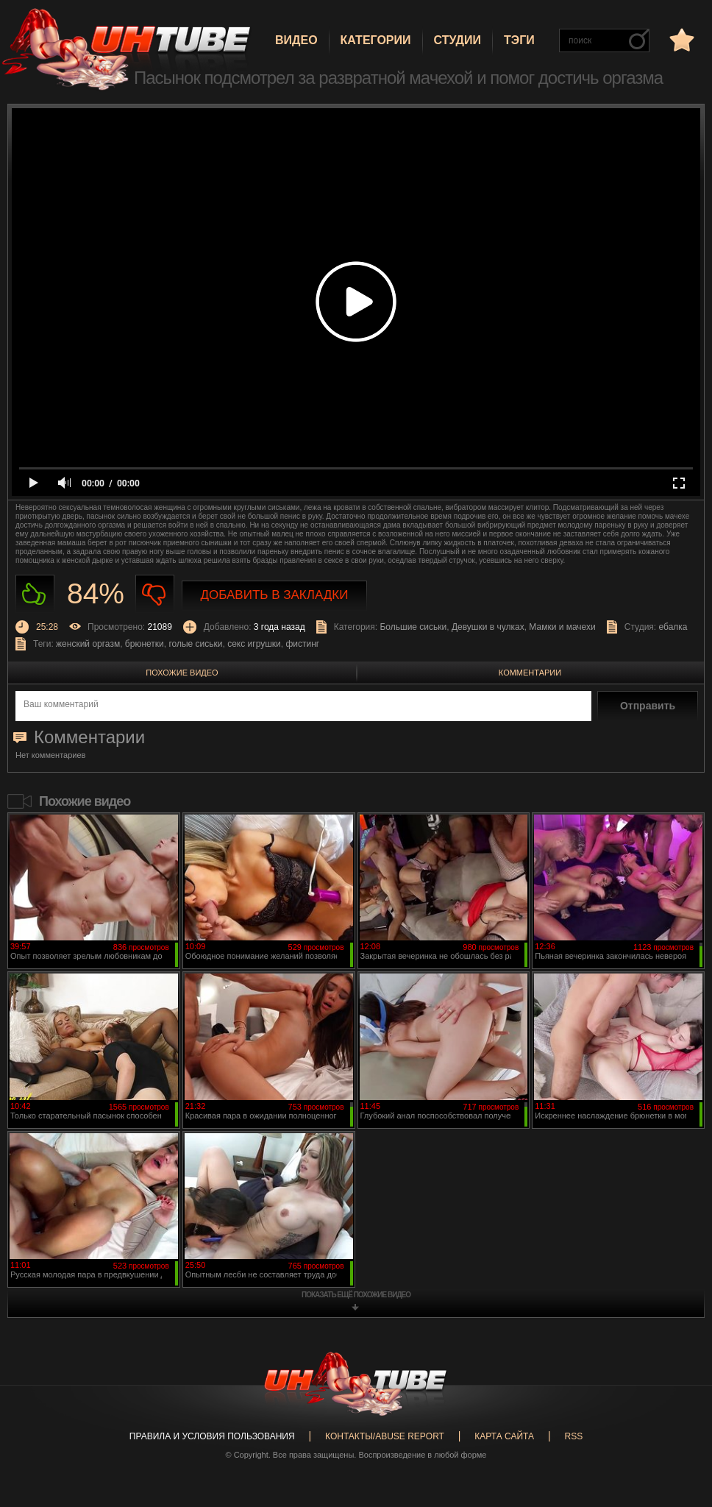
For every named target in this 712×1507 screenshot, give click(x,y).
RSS (573, 1436)
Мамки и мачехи (562, 627)
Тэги (519, 40)
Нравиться (34, 594)
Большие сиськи (413, 627)
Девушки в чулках (488, 627)
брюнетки (144, 644)
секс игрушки (254, 644)
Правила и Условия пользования (212, 1436)
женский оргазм (88, 644)
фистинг (302, 644)
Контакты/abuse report (384, 1436)
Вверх (679, 1416)
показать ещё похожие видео (356, 1295)
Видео (296, 40)
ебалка (673, 627)
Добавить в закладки (275, 595)
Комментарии (530, 672)
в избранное (680, 39)
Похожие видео (182, 672)
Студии (457, 40)
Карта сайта (504, 1436)
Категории (376, 40)
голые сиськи (195, 644)
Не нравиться (154, 594)
